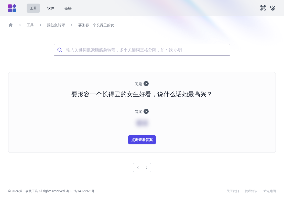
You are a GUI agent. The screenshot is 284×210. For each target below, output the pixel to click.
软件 (50, 8)
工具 (33, 8)
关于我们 (233, 191)
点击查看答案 (142, 139)
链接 (68, 8)
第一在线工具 (28, 191)
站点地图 (270, 191)
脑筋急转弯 (56, 24)
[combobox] (142, 50)
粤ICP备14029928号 (80, 191)
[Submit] (60, 49)
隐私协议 (251, 191)
